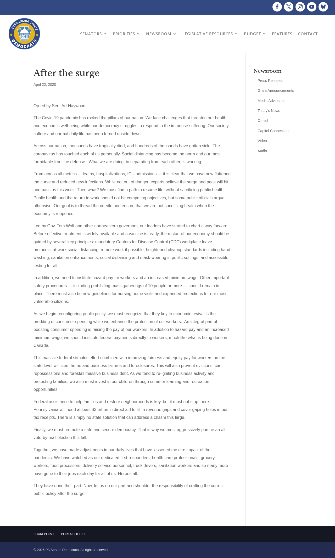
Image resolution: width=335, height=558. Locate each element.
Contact (308, 33)
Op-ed (263, 121)
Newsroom (158, 33)
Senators (91, 33)
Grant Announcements (276, 90)
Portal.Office (73, 534)
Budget (252, 33)
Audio (262, 151)
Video (262, 141)
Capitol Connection (273, 131)
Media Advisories (271, 101)
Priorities (124, 33)
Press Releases (270, 80)
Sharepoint (44, 534)
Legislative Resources (207, 33)
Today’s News (269, 111)
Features (282, 33)
